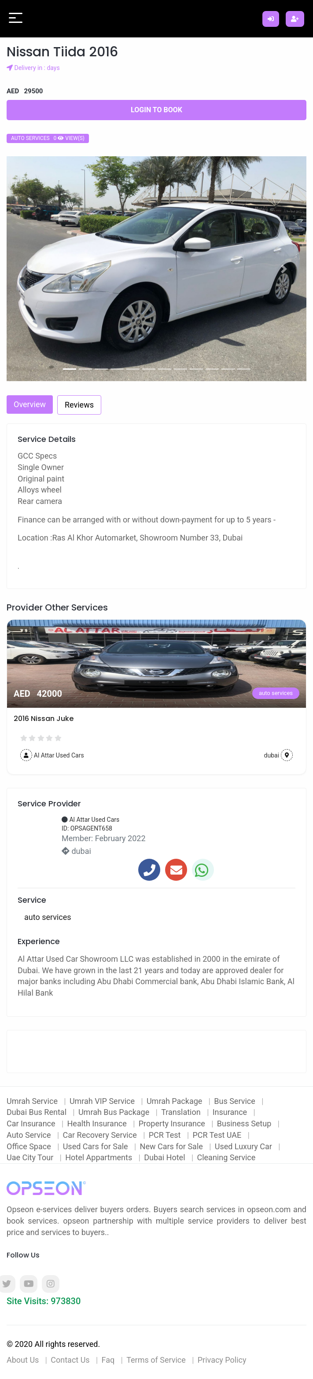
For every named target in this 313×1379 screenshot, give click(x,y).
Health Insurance (98, 1123)
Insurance (231, 1112)
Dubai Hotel (165, 1157)
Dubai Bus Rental (37, 1112)
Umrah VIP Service (103, 1101)
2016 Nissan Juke (44, 718)
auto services (276, 693)
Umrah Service (33, 1101)
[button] (29, 268)
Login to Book (156, 110)
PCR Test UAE (217, 1135)
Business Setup (245, 1123)
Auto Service (30, 1135)
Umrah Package (175, 1101)
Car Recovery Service (101, 1135)
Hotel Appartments (99, 1157)
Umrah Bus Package (114, 1112)
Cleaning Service (226, 1157)
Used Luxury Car (244, 1146)
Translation (182, 1112)
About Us (23, 1359)
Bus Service (235, 1101)
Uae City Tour (31, 1157)
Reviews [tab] (79, 404)
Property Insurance (173, 1123)
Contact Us (70, 1359)
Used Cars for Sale (96, 1146)
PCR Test (166, 1135)
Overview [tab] (30, 404)
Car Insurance (32, 1123)
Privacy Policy (222, 1359)
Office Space (30, 1146)
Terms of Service (156, 1359)
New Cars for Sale (172, 1146)
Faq (108, 1359)
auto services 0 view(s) (48, 138)
